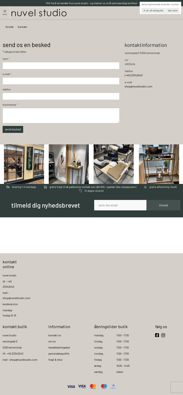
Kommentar (10, 104)
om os (52, 341)
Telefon (7, 89)
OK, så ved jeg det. (154, 10)
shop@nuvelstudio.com (138, 86)
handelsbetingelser (59, 347)
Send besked (13, 129)
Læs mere (172, 10)
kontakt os (54, 335)
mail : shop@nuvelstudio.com (20, 359)
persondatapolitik (58, 353)
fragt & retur (55, 359)
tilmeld (163, 205)
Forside (9, 26)
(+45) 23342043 (134, 75)
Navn (6, 58)
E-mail (7, 74)
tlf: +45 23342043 (13, 353)
